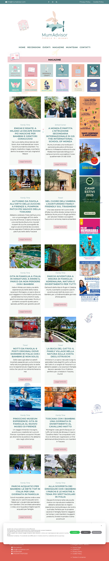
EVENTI (46, 47)
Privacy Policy (85, 2)
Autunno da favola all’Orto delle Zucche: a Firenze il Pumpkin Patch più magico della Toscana (25, 206)
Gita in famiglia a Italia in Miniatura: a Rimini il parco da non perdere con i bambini (25, 280)
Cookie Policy (98, 2)
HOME (22, 47)
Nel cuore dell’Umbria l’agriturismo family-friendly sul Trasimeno (60, 204)
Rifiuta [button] (86, 532)
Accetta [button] (75, 532)
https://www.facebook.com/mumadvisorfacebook (48, 2)
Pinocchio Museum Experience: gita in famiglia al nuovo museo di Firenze (25, 422)
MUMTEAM (72, 47)
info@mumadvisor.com (15, 2)
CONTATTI (85, 47)
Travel (60, 198)
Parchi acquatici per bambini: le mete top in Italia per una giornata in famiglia (25, 490)
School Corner (60, 125)
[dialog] (54, 533)
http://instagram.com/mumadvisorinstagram (52, 2)
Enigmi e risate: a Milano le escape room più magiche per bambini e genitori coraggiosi (25, 133)
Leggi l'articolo (25, 162)
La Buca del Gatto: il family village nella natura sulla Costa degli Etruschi (60, 352)
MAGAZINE (58, 47)
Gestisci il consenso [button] (79, 557)
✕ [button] (101, 525)
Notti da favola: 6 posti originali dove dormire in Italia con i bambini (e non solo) (25, 352)
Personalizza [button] (96, 532)
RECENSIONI (34, 47)
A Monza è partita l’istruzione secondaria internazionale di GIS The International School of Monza (60, 135)
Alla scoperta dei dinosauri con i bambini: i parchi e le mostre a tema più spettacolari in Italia (60, 491)
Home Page (77, 547)
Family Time (25, 125)
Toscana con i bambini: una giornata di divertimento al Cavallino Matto (60, 422)
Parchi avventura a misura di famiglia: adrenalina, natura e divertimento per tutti (60, 280)
